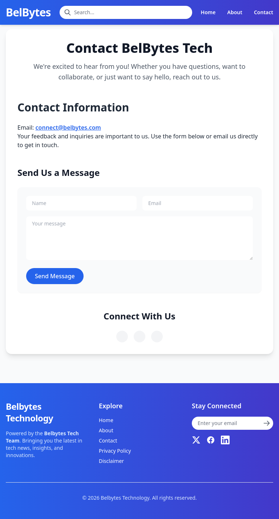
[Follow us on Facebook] (139, 336)
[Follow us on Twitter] (122, 336)
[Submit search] (67, 12)
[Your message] (139, 238)
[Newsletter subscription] (232, 423)
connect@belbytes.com (68, 127)
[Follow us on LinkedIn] (157, 336)
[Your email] (197, 203)
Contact (263, 12)
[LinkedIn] (225, 440)
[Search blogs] (126, 12)
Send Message (55, 276)
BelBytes (28, 12)
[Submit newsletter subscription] (266, 423)
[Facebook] (210, 440)
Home (208, 12)
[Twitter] (196, 440)
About (234, 12)
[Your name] (81, 203)
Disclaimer (111, 460)
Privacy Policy (115, 450)
